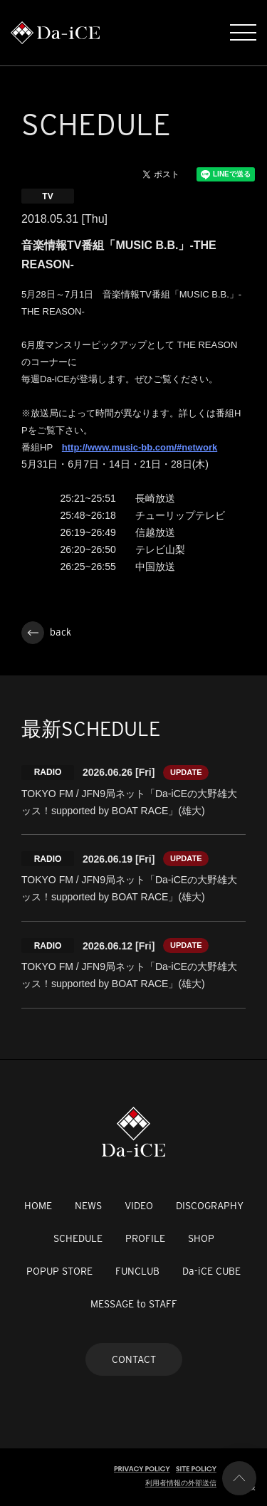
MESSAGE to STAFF (133, 1304)
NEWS (88, 1205)
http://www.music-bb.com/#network (139, 447)
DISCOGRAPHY (210, 1205)
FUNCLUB (137, 1271)
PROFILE (145, 1238)
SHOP (201, 1238)
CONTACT (134, 1359)
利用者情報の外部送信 (180, 1483)
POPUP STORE (59, 1271)
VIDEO (139, 1205)
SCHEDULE (78, 1238)
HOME (38, 1205)
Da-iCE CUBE (211, 1271)
